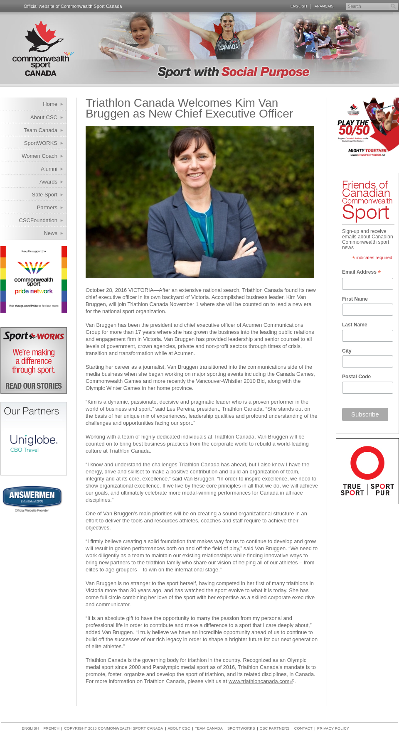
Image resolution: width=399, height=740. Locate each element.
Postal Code (356, 377)
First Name (355, 299)
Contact (303, 728)
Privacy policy (333, 728)
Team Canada (40, 130)
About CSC (43, 117)
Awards (48, 182)
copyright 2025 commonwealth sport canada (113, 728)
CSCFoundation (38, 220)
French (51, 728)
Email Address (361, 273)
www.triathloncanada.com (259, 681)
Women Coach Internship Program (34, 157)
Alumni (49, 169)
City (347, 351)
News (50, 233)
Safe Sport (44, 194)
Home (50, 104)
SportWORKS (40, 143)
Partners (47, 207)
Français (324, 6)
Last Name (354, 325)
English (299, 6)
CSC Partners (275, 728)
